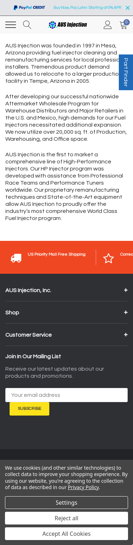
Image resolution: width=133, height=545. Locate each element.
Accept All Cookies (67, 534)
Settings (66, 502)
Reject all (66, 518)
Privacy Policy (83, 487)
